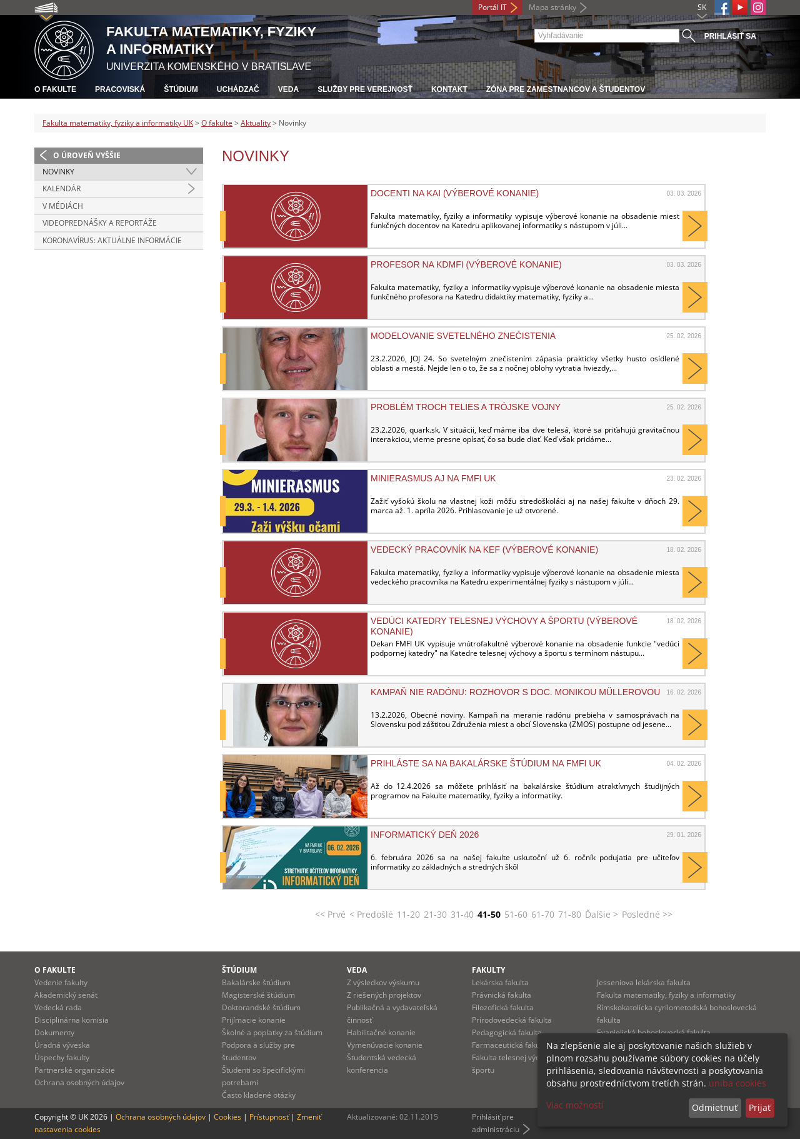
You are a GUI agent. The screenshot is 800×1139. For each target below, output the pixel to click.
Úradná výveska (62, 1045)
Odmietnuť (715, 1107)
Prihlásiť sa (730, 36)
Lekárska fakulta (500, 982)
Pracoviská (120, 89)
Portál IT (492, 7)
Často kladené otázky (259, 1095)
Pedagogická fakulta (507, 1032)
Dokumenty (54, 1032)
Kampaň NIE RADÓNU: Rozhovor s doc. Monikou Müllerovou (515, 692)
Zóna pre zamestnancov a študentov (565, 89)
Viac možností (575, 1105)
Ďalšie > (601, 914)
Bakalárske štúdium (256, 982)
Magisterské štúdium (258, 995)
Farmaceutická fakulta (510, 1045)
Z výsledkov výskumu (383, 982)
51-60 (516, 914)
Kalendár (61, 188)
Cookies (227, 1116)
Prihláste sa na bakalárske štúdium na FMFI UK (486, 763)
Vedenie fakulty (61, 982)
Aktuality (256, 123)
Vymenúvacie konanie (384, 1045)
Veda (288, 89)
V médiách (62, 206)
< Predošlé (371, 914)
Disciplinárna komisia (71, 1020)
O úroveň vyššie (87, 155)
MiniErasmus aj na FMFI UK (433, 478)
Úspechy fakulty (61, 1057)
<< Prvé (330, 914)
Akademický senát (66, 995)
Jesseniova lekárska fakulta (644, 982)
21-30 (435, 914)
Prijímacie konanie (254, 1020)
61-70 (542, 914)
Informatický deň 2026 (425, 835)
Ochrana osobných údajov (79, 1082)
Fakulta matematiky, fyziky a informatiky (666, 995)
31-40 (462, 914)
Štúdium (181, 89)
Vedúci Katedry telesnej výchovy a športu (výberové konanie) (504, 626)
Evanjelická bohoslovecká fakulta (654, 1032)
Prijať (760, 1107)
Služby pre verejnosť (365, 89)
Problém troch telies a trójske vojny (466, 407)
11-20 (408, 914)
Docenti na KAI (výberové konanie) (455, 193)
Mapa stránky (552, 7)
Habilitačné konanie (381, 1032)
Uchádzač (238, 89)
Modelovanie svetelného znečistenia (463, 336)
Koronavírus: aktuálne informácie (112, 240)
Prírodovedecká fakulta (512, 1020)
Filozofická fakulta (503, 1007)
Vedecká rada (58, 1007)
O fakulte (55, 89)
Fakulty (488, 970)
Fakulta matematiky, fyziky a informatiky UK (117, 123)
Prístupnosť (269, 1116)
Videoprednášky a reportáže (99, 223)
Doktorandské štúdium (261, 1007)
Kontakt (449, 89)
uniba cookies (737, 1083)
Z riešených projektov (384, 995)
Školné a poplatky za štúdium (272, 1032)
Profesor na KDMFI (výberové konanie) (466, 264)
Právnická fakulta (501, 995)
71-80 (569, 914)
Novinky (58, 171)
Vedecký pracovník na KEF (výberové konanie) (484, 549)
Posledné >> (647, 914)
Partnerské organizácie (74, 1070)
